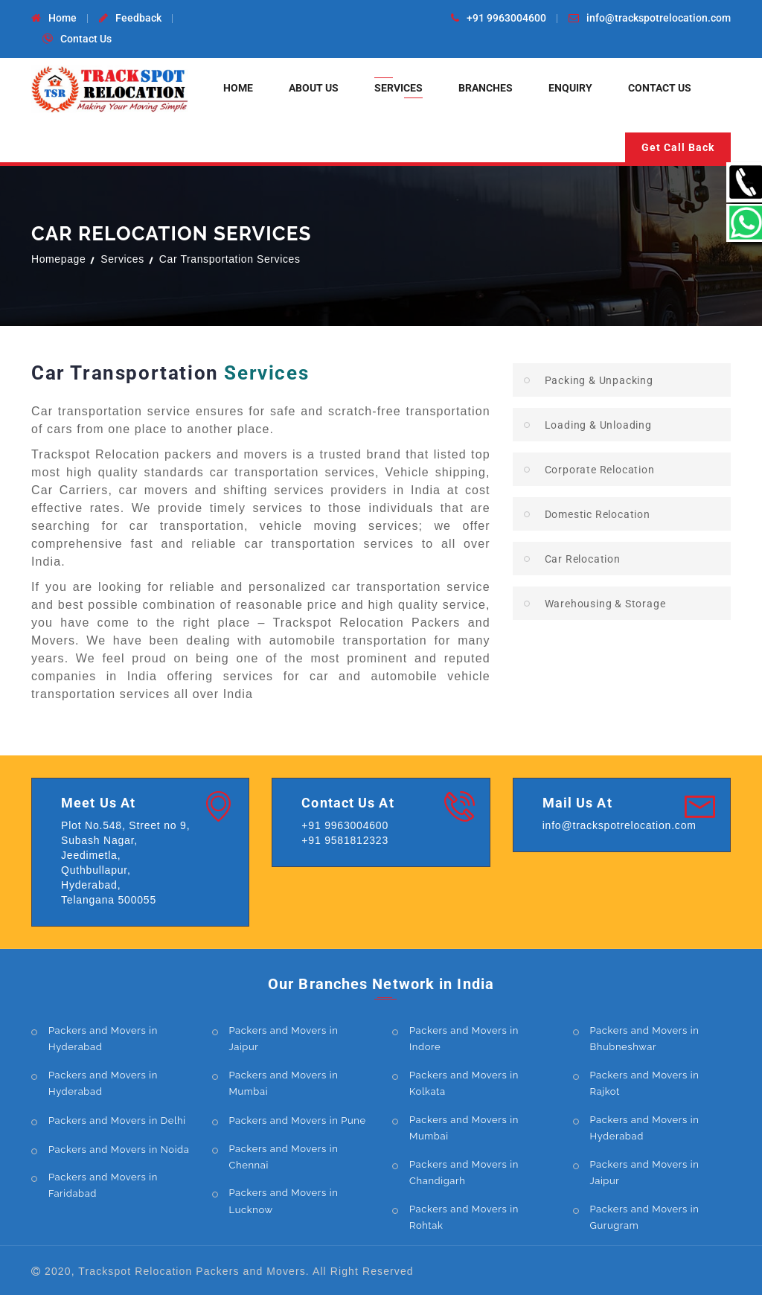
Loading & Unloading (598, 425)
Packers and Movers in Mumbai (284, 1083)
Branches (485, 88)
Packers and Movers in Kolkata (464, 1083)
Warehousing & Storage (605, 604)
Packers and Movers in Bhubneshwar (644, 1038)
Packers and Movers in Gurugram (644, 1217)
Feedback (138, 18)
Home (62, 18)
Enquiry (570, 88)
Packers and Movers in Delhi (117, 1120)
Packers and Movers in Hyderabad (103, 1038)
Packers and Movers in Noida (119, 1149)
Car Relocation (583, 559)
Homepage (58, 259)
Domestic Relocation (597, 514)
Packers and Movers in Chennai (284, 1157)
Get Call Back (677, 147)
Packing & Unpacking (599, 380)
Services (398, 88)
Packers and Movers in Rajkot (644, 1083)
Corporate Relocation (600, 470)
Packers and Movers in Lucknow (284, 1201)
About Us (314, 88)
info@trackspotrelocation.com (658, 18)
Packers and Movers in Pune (297, 1120)
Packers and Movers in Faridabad (103, 1185)
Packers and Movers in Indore (464, 1038)
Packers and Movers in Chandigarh (464, 1172)
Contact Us (86, 39)
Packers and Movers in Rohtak (464, 1217)
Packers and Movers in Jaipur (284, 1038)
